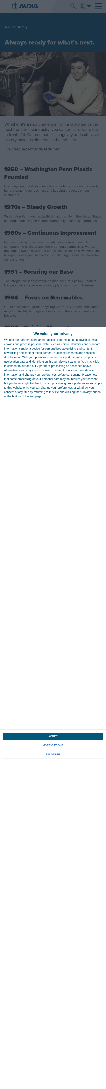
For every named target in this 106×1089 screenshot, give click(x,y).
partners (25, 339)
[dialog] (53, 708)
